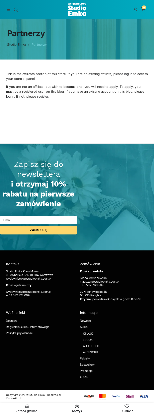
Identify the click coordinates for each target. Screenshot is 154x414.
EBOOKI (88, 340)
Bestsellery (87, 364)
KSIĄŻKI (88, 333)
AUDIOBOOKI (91, 346)
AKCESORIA (90, 352)
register (42, 96)
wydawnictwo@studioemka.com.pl (28, 291)
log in (128, 74)
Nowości (85, 320)
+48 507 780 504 (92, 285)
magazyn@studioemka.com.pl (99, 281)
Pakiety (85, 358)
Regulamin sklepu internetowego (28, 327)
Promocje (86, 370)
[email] (38, 220)
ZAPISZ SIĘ (38, 230)
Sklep (84, 327)
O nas (84, 377)
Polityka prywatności (19, 333)
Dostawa (11, 320)
